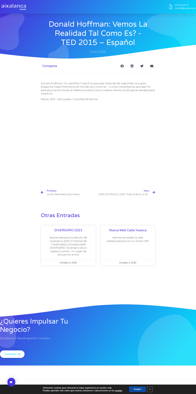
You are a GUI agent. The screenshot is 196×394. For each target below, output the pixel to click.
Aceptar (137, 389)
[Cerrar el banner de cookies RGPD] (150, 389)
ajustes (118, 390)
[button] (122, 66)
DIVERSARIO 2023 (68, 230)
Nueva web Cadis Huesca (127, 230)
